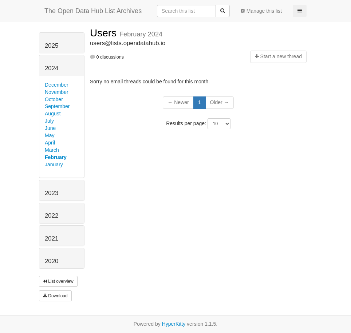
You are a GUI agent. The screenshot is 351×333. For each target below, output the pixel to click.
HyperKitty (174, 324)
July (49, 121)
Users (104, 33)
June (50, 128)
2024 (51, 68)
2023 (51, 193)
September (57, 106)
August (53, 113)
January (54, 164)
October (54, 99)
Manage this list (261, 11)
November (56, 92)
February (56, 157)
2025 (51, 45)
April (50, 143)
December (56, 85)
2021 (51, 238)
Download (55, 295)
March (52, 150)
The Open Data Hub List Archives (93, 11)
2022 (51, 215)
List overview (58, 281)
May (49, 135)
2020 (51, 261)
